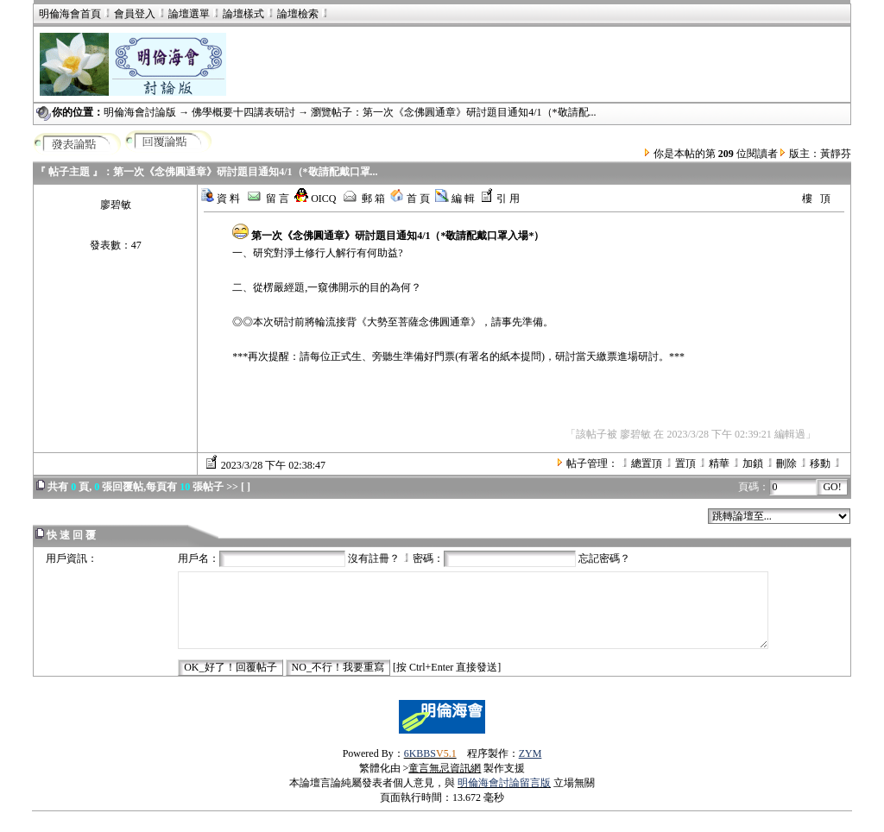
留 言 (267, 198)
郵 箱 (363, 198)
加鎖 (752, 463)
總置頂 (646, 463)
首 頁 (410, 198)
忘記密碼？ (604, 558)
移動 (820, 463)
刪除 (786, 463)
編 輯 (455, 198)
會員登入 (128, 14)
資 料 (220, 198)
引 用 (500, 198)
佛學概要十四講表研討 (243, 112)
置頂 (685, 463)
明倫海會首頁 (70, 14)
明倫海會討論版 (140, 112)
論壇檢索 (298, 14)
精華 (719, 463)
